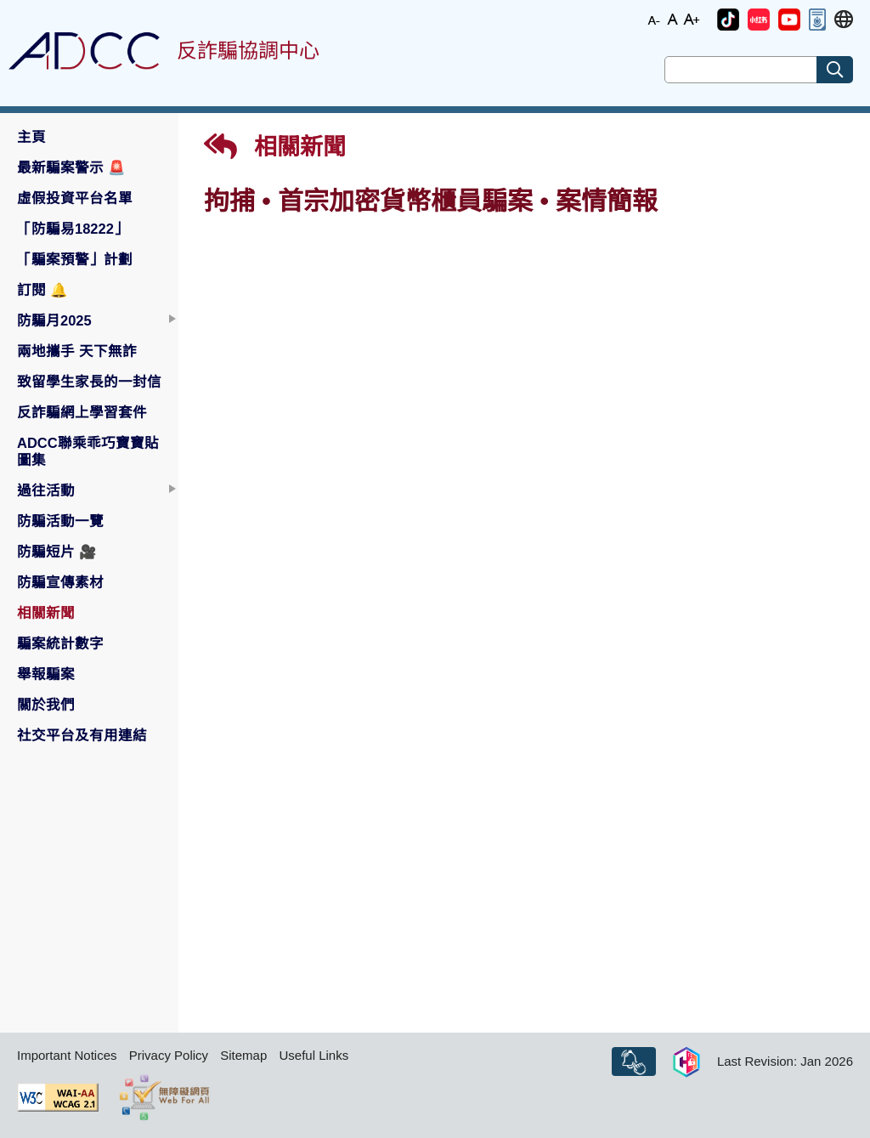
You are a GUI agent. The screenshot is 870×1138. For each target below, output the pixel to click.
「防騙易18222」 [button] (72, 228)
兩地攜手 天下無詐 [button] (77, 351)
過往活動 (46, 490)
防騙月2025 (54, 320)
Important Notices (67, 1055)
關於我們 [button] (46, 704)
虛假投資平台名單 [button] (75, 198)
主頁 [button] (31, 136)
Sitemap (243, 1055)
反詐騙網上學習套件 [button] (82, 412)
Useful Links (313, 1055)
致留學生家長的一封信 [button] (89, 381)
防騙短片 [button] (57, 551)
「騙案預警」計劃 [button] (75, 259)
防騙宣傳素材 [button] (60, 582)
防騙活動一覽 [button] (60, 521)
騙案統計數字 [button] (60, 643)
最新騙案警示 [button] (71, 167)
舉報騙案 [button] (46, 674)
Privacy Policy (168, 1055)
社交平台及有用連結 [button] (82, 735)
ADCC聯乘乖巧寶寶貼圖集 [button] (88, 451)
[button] (728, 19)
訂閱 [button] (42, 289)
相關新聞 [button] (46, 612)
